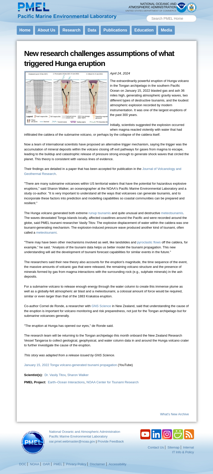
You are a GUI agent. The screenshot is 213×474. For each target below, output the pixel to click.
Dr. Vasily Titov (54, 375)
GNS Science (101, 306)
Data (92, 30)
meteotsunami (46, 232)
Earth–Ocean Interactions (66, 382)
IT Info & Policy (183, 452)
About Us (46, 30)
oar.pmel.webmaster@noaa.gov (72, 441)
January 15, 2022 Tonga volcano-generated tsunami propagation (70, 365)
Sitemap (174, 447)
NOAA (34, 464)
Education (144, 30)
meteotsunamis (172, 213)
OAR (46, 464)
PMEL (57, 464)
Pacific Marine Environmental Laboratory (78, 436)
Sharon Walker (78, 375)
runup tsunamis (100, 213)
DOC (22, 464)
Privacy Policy (76, 464)
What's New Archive (174, 414)
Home (24, 30)
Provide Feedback (111, 441)
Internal (188, 447)
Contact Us (156, 447)
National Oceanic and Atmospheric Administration (84, 432)
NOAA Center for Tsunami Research (112, 382)
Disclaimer (97, 464)
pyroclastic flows (149, 242)
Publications (115, 30)
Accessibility (117, 464)
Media (166, 30)
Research (71, 30)
